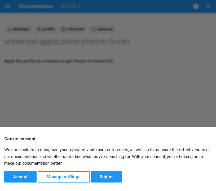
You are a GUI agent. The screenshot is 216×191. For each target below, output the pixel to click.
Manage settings (64, 176)
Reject (106, 176)
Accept (20, 176)
